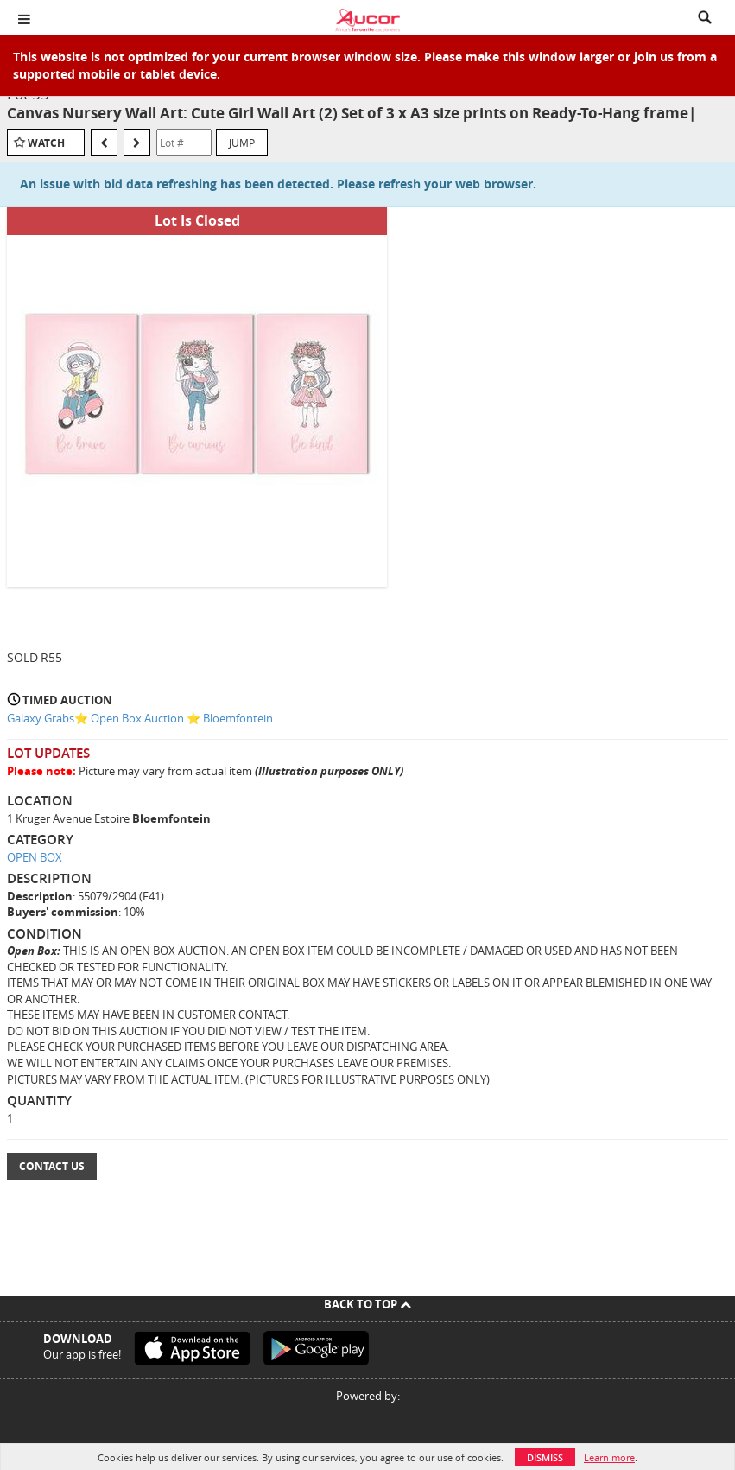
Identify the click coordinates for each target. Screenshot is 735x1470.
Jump (242, 143)
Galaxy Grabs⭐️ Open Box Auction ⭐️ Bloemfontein (140, 718)
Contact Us (52, 1166)
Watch (46, 143)
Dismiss (545, 1457)
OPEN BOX (34, 857)
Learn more (609, 1457)
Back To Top (367, 1304)
